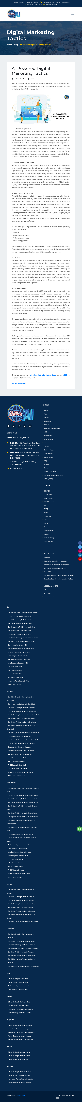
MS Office (46, 557)
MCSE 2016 (47, 593)
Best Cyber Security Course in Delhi (19, 616)
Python (45, 513)
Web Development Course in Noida (19, 852)
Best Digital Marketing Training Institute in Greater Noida (21, 822)
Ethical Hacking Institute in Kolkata (18, 1002)
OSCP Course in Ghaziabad (16, 758)
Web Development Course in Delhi (18, 659)
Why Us (46, 425)
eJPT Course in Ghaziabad (16, 761)
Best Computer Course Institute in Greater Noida (21, 839)
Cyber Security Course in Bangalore (19, 1029)
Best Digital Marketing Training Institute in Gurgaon (21, 916)
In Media (46, 432)
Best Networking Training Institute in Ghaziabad (23, 715)
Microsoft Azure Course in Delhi (18, 681)
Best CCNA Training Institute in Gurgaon (20, 897)
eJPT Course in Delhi (14, 670)
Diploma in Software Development (54, 568)
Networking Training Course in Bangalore (20, 1032)
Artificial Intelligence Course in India (19, 986)
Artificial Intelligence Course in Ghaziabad (21, 743)
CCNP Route (47, 495)
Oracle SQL (47, 572)
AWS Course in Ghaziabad (16, 776)
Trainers (46, 446)
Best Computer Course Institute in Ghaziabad (22, 740)
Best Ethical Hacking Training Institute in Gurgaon (20, 891)
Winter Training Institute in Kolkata (19, 1013)
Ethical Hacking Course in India (17, 979)
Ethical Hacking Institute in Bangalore (19, 1025)
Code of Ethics (48, 450)
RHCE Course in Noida (15, 866)
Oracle (45, 523)
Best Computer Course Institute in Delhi (20, 649)
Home (9, 45)
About (45, 410)
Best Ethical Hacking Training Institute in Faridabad (20, 936)
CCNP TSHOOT (48, 502)
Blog (16, 45)
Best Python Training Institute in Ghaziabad (21, 722)
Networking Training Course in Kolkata (20, 1009)
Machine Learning (49, 597)
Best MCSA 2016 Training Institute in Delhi (21, 641)
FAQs (45, 443)
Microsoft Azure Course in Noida (18, 874)
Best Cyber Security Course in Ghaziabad (21, 704)
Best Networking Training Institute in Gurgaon (22, 904)
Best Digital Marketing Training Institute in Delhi (22, 638)
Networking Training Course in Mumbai (20, 1079)
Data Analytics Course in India (17, 989)
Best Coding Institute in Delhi (17, 645)
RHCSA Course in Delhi (15, 677)
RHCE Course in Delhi (14, 674)
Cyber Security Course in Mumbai (18, 1075)
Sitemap (46, 464)
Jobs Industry (48, 439)
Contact (46, 468)
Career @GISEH (48, 457)
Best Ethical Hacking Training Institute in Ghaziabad (20, 698)
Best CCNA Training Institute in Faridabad (21, 941)
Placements (47, 435)
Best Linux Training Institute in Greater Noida (22, 813)
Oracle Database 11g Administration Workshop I (59, 575)
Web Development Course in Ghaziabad (20, 751)
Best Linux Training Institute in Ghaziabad (21, 718)
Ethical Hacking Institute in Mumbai (19, 1072)
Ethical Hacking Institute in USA (17, 1059)
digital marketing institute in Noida (43, 375)
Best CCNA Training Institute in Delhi (19, 620)
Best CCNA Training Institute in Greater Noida (22, 799)
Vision (45, 414)
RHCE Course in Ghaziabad (16, 765)
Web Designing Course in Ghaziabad (19, 754)
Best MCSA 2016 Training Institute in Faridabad (23, 966)
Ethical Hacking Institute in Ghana (18, 1052)
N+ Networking (48, 531)
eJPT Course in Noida (14, 863)
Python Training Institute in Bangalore (20, 1040)
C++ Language (48, 541)
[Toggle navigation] (73, 13)
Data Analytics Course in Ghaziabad (19, 747)
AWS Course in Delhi (14, 685)
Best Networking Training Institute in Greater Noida (22, 807)
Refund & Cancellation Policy (53, 475)
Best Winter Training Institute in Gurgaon (20, 900)
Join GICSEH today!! (19, 383)
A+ (44, 527)
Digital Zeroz (20, 1095)
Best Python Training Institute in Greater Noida (22, 817)
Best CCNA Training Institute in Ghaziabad (21, 708)
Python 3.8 (47, 516)
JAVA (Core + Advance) (51, 554)
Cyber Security (48, 453)
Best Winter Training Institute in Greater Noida (22, 802)
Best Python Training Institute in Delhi (19, 634)
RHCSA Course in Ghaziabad (17, 769)
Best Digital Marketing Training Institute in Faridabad (21, 961)
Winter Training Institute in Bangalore (19, 1036)
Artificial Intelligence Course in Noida (19, 845)
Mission (46, 417)
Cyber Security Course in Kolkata (18, 1005)
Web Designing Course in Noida (17, 856)
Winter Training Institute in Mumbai (19, 1083)
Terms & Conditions (50, 471)
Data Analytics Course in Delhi (17, 656)
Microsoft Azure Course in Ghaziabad (20, 772)
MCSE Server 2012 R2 (50, 586)
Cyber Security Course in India (17, 982)
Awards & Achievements (51, 428)
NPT (45, 505)
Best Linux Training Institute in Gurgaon (20, 907)
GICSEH (65, 375)
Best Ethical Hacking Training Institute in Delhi (22, 613)
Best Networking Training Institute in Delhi (21, 627)
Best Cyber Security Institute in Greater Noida (22, 795)
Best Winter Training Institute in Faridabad (21, 945)
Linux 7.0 (46, 520)
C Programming (48, 538)
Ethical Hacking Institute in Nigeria (18, 1056)
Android (46, 534)
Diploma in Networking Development (55, 561)
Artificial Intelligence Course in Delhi (19, 652)
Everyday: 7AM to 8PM (33, 4)
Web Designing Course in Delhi (17, 663)
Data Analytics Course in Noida (17, 848)
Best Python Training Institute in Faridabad (21, 956)
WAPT (45, 509)
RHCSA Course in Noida (15, 870)
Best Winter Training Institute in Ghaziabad (21, 711)
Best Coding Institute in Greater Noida (20, 834)
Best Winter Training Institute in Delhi (19, 623)
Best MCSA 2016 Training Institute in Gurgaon (22, 922)
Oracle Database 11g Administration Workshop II (58, 580)
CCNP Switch (47, 498)
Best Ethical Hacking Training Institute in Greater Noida (23, 790)
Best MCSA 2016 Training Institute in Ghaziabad (23, 733)
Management (47, 421)
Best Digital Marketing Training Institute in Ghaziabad (21, 727)
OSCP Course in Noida (15, 859)
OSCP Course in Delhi (14, 667)
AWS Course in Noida (14, 877)
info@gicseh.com (50, 4)
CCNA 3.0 (46, 491)
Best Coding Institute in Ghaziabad (19, 736)
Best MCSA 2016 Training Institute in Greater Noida (22, 829)
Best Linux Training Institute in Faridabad (20, 952)
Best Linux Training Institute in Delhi (19, 631)
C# (44, 590)
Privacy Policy (48, 479)
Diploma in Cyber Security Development (56, 565)
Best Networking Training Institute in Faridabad (22, 948)
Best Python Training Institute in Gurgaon (21, 911)
